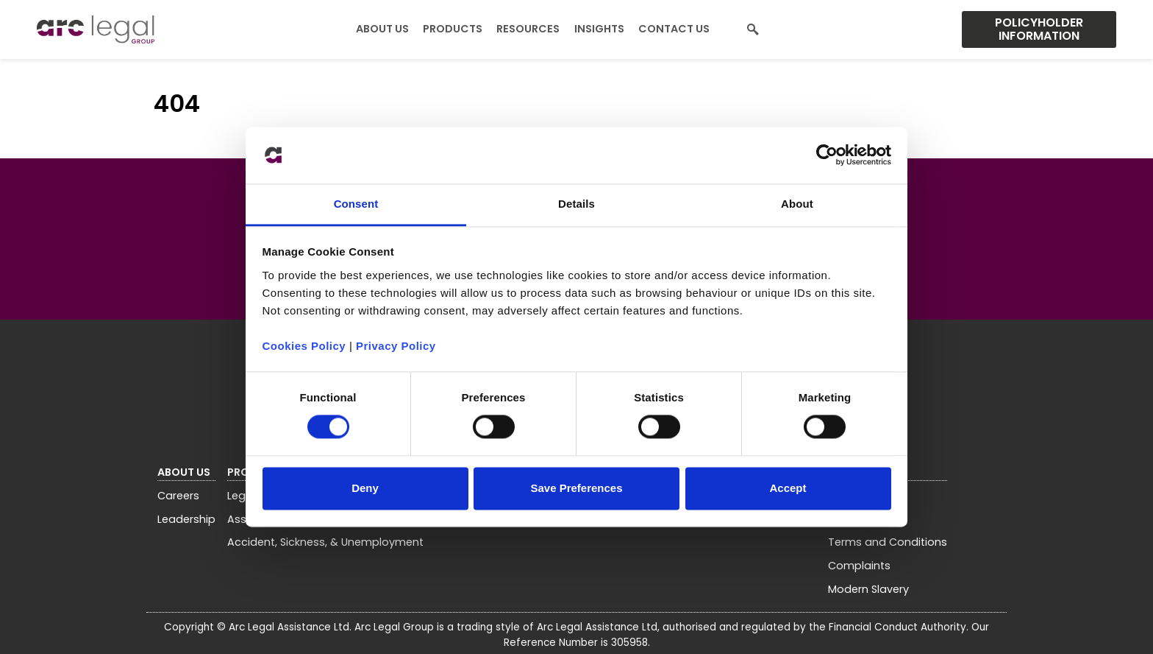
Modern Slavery (868, 589)
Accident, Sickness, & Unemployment (325, 542)
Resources (528, 28)
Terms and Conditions (887, 542)
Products (452, 28)
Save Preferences (576, 488)
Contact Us (674, 28)
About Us (382, 28)
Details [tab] (576, 203)
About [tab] (797, 203)
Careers (178, 495)
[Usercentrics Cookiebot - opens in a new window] (827, 155)
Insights (599, 28)
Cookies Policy (304, 346)
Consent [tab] (356, 203)
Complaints (859, 565)
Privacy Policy (396, 346)
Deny (365, 488)
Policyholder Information (1039, 29)
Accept (787, 488)
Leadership (186, 519)
